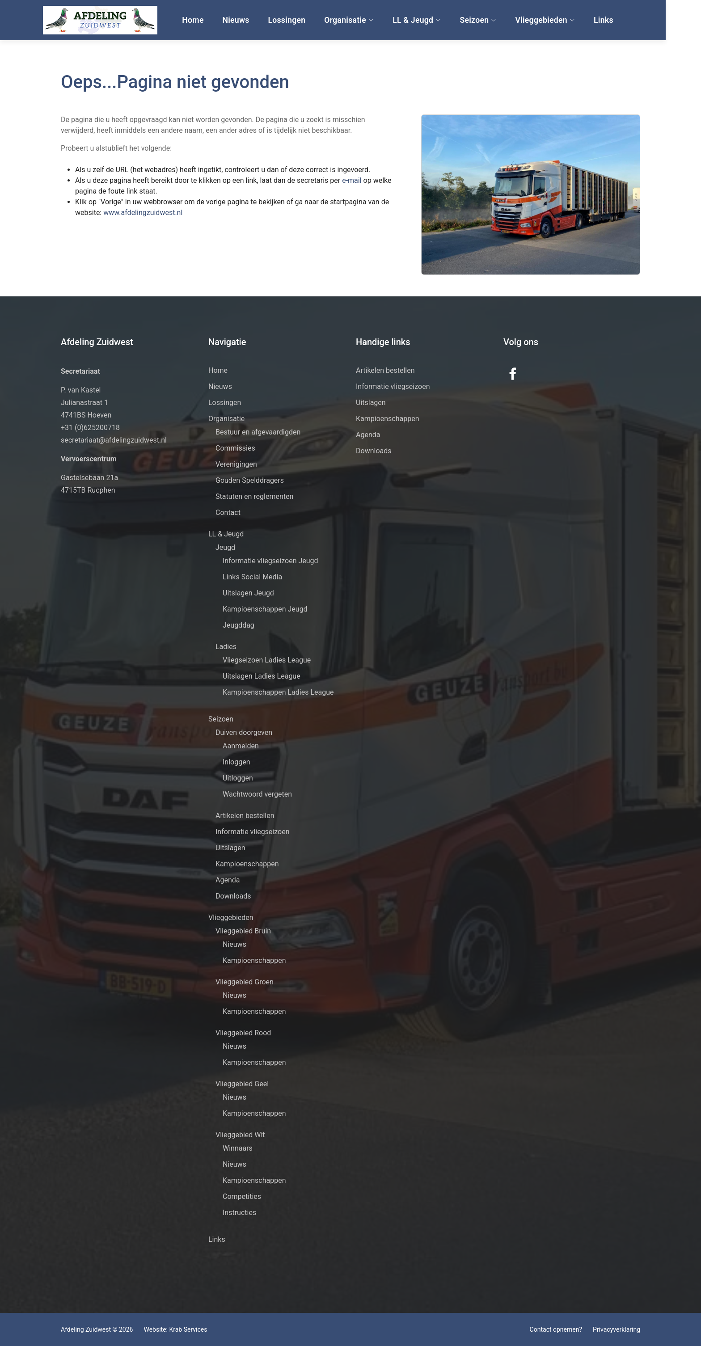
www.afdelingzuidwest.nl (123, 212)
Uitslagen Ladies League (261, 676)
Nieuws (259, 20)
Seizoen (498, 20)
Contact (228, 512)
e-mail (332, 180)
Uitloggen (238, 778)
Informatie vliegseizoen (252, 831)
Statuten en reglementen (254, 496)
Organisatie (370, 20)
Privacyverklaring (616, 1329)
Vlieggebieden (564, 20)
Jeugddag (238, 625)
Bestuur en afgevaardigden (257, 432)
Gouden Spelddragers (249, 480)
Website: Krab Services (175, 1329)
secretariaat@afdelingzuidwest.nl (114, 440)
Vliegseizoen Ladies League (267, 660)
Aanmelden (241, 746)
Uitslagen (230, 848)
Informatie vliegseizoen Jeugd (270, 561)
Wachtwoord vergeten (257, 794)
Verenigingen (236, 464)
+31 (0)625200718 (90, 427)
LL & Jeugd (438, 20)
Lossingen (309, 20)
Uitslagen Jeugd (248, 593)
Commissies (235, 448)
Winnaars (238, 1148)
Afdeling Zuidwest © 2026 (97, 1329)
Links (622, 20)
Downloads (233, 896)
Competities (242, 1196)
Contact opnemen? (556, 1329)
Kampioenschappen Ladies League (278, 692)
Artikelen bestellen (244, 815)
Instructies (239, 1212)
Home (217, 20)
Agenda (227, 880)
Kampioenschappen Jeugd (265, 609)
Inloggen (236, 762)
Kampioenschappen (247, 864)
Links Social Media (252, 577)
